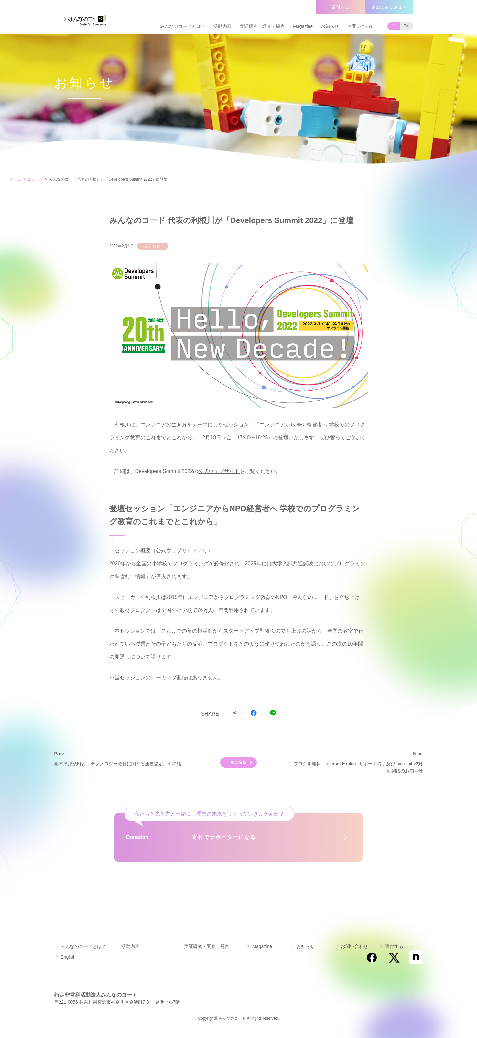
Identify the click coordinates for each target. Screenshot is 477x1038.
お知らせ (330, 26)
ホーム (15, 179)
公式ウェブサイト (219, 471)
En (406, 26)
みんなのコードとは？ (182, 26)
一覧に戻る (236, 762)
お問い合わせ (360, 26)
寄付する (340, 7)
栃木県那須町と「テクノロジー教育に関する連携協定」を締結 (117, 763)
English (68, 957)
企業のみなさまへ (389, 7)
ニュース (35, 179)
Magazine (303, 26)
